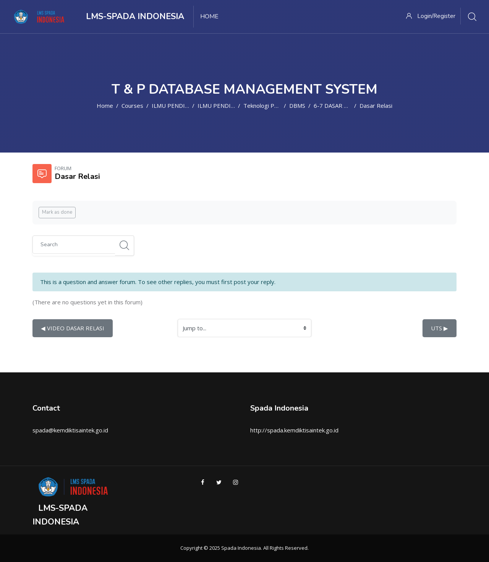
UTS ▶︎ (439, 328)
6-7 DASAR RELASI (338, 105)
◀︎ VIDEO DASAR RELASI (72, 328)
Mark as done (57, 212)
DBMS (297, 105)
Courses (132, 105)
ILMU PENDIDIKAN (177, 105)
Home (105, 105)
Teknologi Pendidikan (271, 105)
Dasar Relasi (375, 105)
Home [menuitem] (209, 16)
